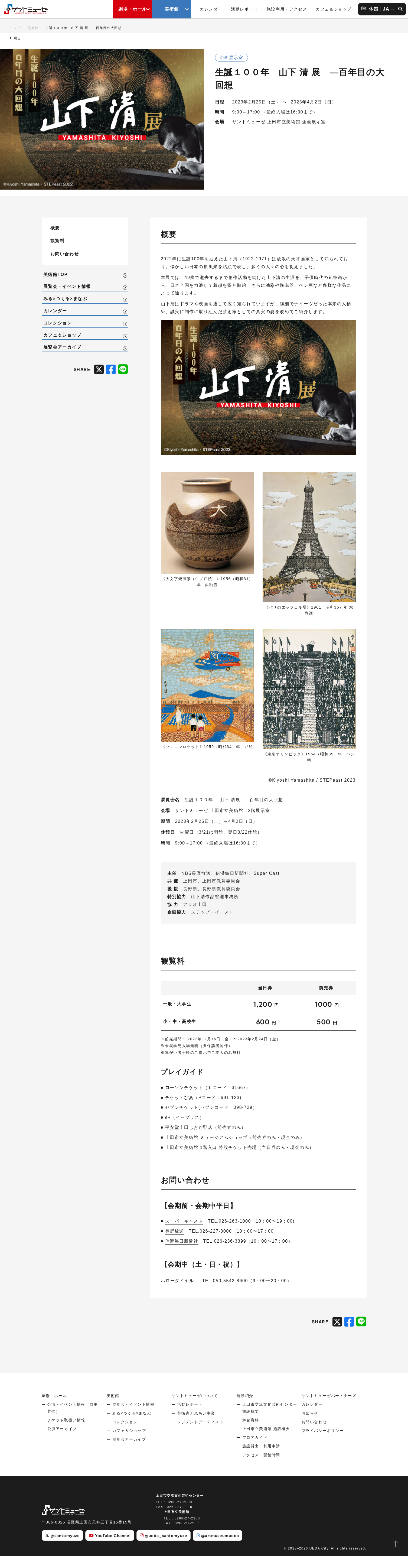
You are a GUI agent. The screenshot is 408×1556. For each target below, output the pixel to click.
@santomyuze (62, 1535)
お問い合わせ (64, 253)
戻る (15, 38)
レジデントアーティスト (200, 1422)
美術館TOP (55, 274)
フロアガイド (255, 1437)
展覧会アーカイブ (62, 347)
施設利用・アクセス (287, 9)
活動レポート (244, 9)
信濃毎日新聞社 (181, 1241)
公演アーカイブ (62, 1429)
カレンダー (211, 9)
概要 (55, 227)
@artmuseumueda (217, 1535)
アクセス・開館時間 (261, 1455)
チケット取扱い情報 (66, 1420)
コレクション (57, 323)
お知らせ (310, 1413)
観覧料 (57, 240)
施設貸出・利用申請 (261, 1446)
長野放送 (174, 1231)
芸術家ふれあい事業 (196, 1413)
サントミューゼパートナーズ (329, 1395)
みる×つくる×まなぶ (65, 298)
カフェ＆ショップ (334, 9)
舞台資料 (250, 1420)
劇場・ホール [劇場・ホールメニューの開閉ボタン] (132, 9)
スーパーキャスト (184, 1221)
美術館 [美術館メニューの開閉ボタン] (172, 9)
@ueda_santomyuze (163, 1535)
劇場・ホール (54, 1395)
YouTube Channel (110, 1535)
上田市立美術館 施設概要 (266, 1429)
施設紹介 (245, 1395)
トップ (15, 28)
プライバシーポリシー (323, 1430)
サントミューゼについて (195, 1395)
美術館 (33, 28)
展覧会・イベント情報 (67, 286)
